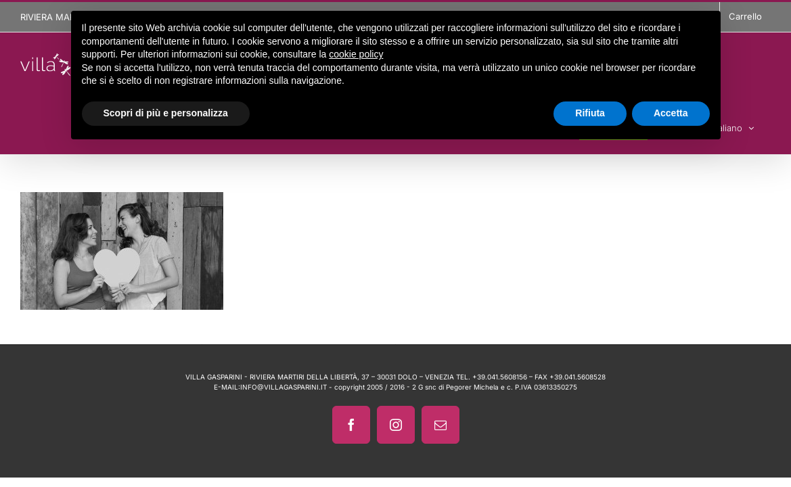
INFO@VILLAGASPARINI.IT (283, 387)
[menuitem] (750, 125)
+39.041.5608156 (499, 377)
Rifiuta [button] (590, 113)
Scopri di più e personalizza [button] (166, 113)
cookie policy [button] (356, 54)
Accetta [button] (671, 113)
